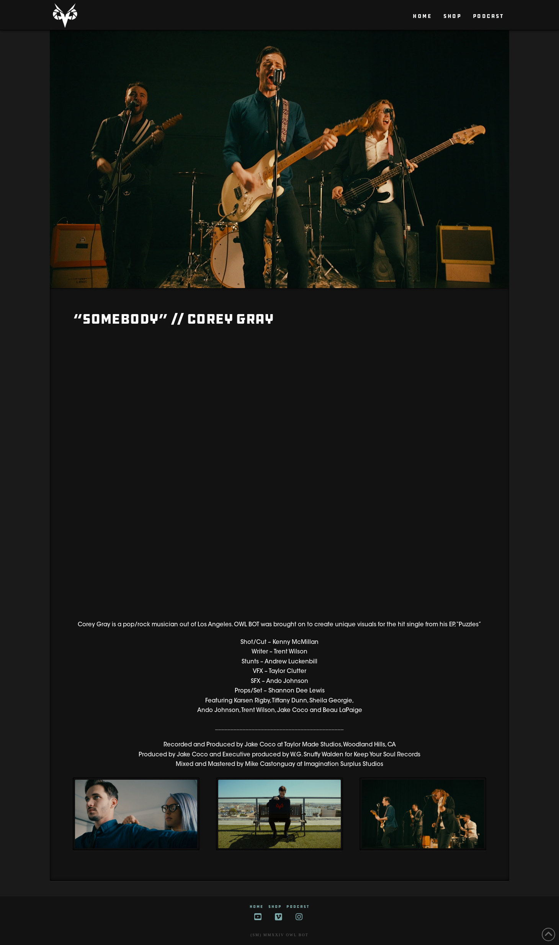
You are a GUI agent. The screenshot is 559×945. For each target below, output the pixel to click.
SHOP (275, 906)
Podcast (297, 906)
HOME (256, 906)
